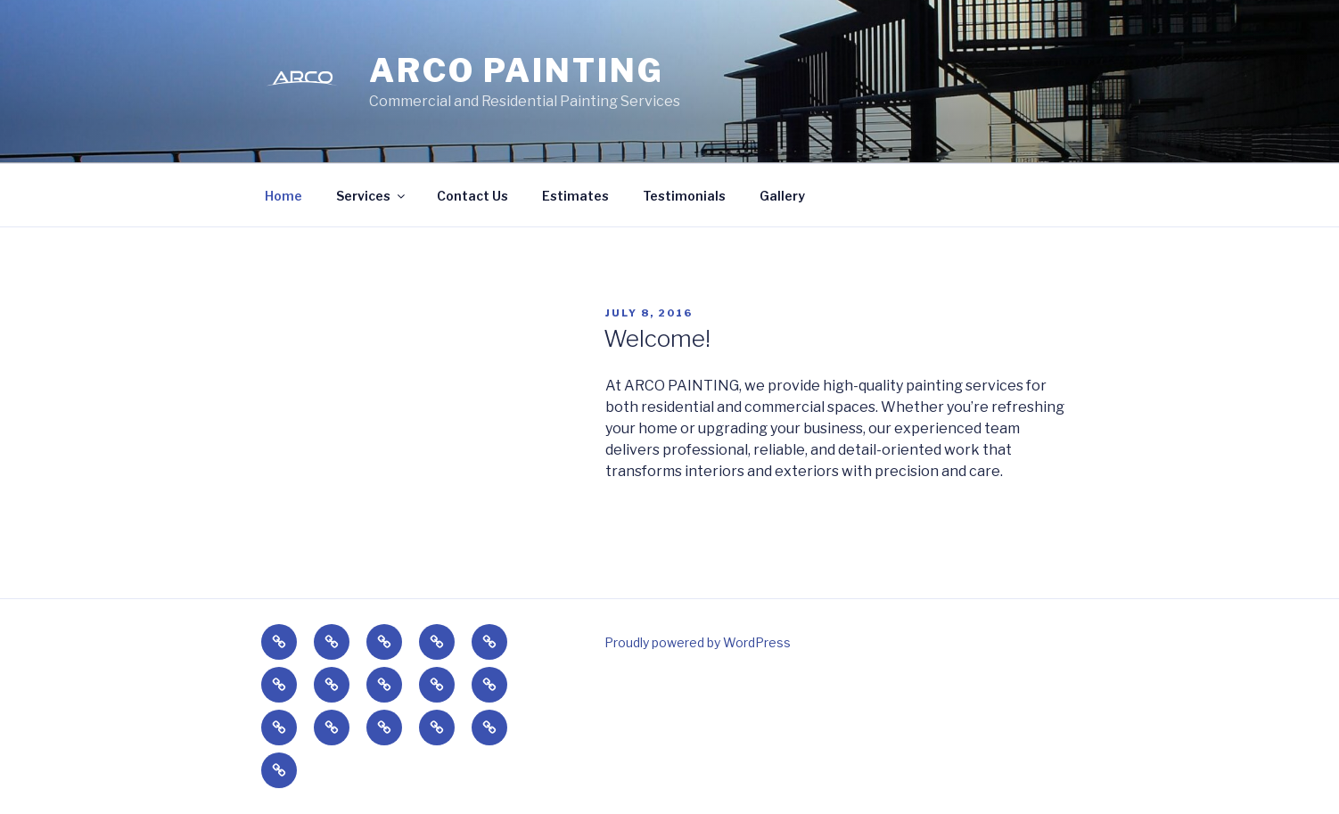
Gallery (782, 195)
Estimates (575, 195)
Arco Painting (516, 70)
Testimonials (684, 195)
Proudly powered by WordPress (697, 642)
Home (283, 195)
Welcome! (657, 338)
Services (371, 195)
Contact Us (472, 195)
